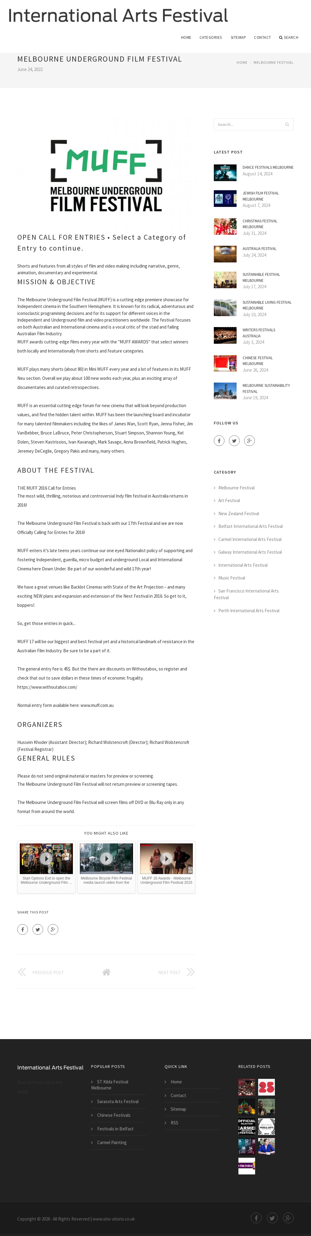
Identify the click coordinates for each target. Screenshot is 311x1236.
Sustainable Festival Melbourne (261, 277)
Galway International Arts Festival (250, 552)
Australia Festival (259, 249)
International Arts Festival (243, 565)
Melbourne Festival (274, 62)
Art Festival (229, 501)
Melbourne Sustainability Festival (266, 388)
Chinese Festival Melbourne (258, 360)
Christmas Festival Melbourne (260, 224)
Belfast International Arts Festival (250, 526)
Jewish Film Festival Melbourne (261, 196)
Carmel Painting (112, 1142)
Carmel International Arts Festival (250, 539)
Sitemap (238, 37)
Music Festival (231, 578)
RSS (174, 1123)
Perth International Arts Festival (248, 610)
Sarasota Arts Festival (117, 1101)
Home (186, 37)
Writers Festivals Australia (259, 333)
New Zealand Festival (238, 513)
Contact (262, 37)
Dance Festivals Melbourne (268, 167)
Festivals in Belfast (115, 1129)
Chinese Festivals (114, 1115)
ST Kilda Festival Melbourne (109, 1085)
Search (289, 37)
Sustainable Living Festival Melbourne (267, 305)
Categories (211, 37)
